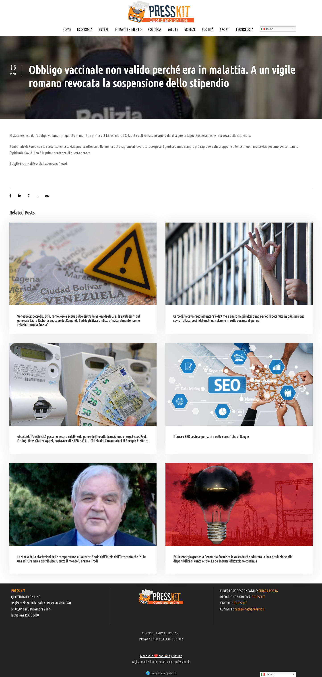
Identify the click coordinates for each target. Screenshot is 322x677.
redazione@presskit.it (249, 609)
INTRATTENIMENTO (128, 29)
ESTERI (103, 29)
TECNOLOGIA (244, 29)
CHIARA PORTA (268, 591)
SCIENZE (190, 29)
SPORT (224, 29)
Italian (267, 29)
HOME (66, 29)
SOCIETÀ (208, 29)
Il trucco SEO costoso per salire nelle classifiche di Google (211, 437)
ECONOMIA (85, 29)
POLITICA (154, 29)
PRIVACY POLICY (149, 639)
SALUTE (172, 29)
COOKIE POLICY (173, 639)
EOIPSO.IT (258, 597)
